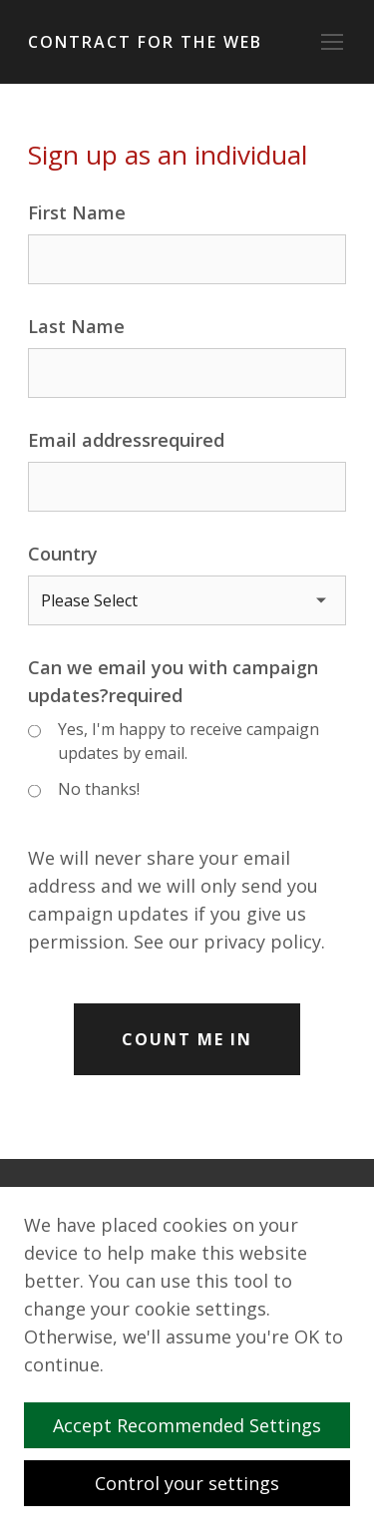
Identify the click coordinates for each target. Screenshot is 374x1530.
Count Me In (187, 1039)
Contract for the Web (145, 42)
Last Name (76, 326)
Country (63, 554)
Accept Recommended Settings (195, 1425)
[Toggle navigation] (332, 42)
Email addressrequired (126, 440)
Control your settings (187, 1483)
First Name (77, 212)
